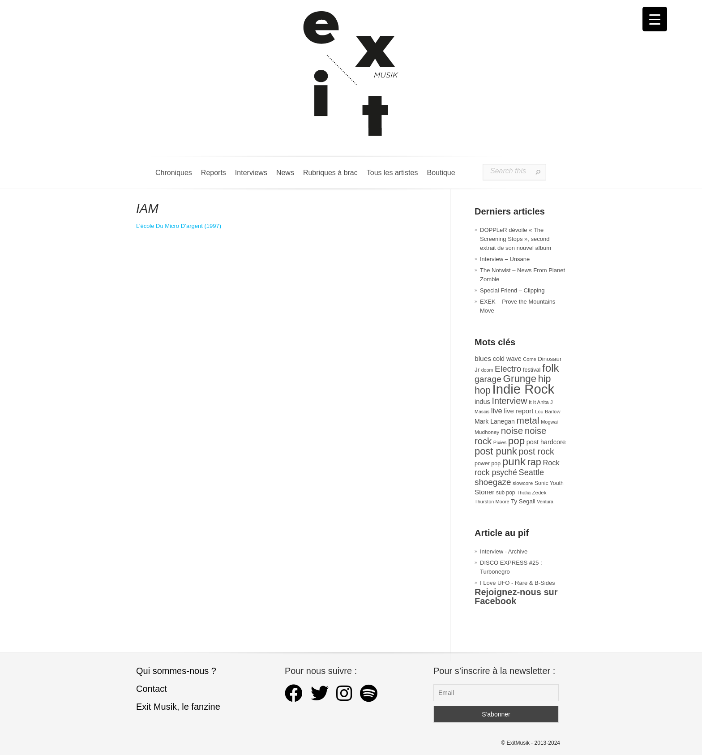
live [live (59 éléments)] (496, 411)
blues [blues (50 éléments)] (483, 358)
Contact (151, 689)
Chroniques (173, 172)
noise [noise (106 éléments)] (512, 430)
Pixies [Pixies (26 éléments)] (499, 442)
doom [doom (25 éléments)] (487, 370)
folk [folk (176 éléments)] (550, 368)
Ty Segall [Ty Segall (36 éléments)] (523, 501)
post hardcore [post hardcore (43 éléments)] (546, 442)
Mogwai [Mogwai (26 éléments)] (549, 422)
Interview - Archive (503, 551)
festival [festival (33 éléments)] (531, 370)
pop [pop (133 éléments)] (516, 440)
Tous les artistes (392, 172)
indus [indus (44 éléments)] (482, 401)
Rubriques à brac (330, 172)
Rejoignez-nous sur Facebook (516, 596)
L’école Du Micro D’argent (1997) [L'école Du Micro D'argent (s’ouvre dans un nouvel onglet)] (178, 226)
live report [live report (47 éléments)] (518, 411)
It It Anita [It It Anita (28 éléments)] (539, 402)
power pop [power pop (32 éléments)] (488, 463)
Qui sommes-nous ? (176, 671)
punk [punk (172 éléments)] (514, 461)
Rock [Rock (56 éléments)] (551, 463)
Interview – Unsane (505, 259)
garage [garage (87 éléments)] (488, 379)
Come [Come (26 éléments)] (529, 359)
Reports (213, 172)
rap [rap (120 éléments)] (534, 462)
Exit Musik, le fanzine (178, 707)
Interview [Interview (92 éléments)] (509, 401)
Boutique (441, 172)
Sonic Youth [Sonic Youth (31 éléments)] (549, 483)
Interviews (251, 172)
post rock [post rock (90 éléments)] (536, 451)
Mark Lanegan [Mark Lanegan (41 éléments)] (495, 421)
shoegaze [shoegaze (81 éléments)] (493, 482)
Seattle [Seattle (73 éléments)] (531, 472)
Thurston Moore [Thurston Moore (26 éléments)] (492, 501)
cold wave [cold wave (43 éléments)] (507, 358)
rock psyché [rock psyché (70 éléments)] (496, 472)
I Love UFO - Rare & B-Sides (517, 582)
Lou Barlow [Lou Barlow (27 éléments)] (548, 411)
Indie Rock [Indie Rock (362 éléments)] (523, 389)
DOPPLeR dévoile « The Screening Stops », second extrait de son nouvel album (515, 239)
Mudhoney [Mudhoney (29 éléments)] (487, 432)
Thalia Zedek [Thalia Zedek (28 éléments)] (531, 492)
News (285, 172)
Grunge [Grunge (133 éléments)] (520, 378)
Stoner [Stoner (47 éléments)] (484, 492)
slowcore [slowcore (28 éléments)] (523, 483)
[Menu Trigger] (654, 19)
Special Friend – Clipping (512, 290)
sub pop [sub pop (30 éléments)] (505, 492)
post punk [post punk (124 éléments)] (496, 451)
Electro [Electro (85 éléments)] (508, 368)
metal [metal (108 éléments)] (528, 420)
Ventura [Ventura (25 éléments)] (545, 501)
